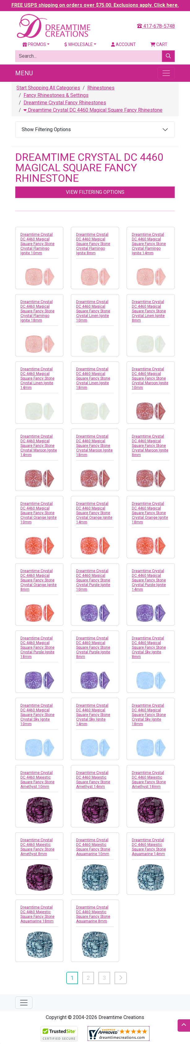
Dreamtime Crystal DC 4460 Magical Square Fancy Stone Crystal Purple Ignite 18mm (37, 647)
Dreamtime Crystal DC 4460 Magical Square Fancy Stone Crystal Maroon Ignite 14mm (38, 445)
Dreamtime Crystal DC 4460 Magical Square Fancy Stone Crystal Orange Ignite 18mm (150, 512)
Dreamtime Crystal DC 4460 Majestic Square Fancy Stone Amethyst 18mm (149, 780)
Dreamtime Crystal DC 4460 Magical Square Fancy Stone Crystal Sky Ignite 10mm (37, 714)
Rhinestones (100, 88)
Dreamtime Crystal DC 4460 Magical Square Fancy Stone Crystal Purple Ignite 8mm (93, 647)
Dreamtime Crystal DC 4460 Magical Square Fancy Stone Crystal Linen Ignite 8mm (149, 311)
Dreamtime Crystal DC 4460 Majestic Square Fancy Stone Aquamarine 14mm (149, 847)
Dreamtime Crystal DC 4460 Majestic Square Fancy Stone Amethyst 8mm (37, 847)
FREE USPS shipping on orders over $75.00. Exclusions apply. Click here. (95, 5)
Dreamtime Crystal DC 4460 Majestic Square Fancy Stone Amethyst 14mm (93, 780)
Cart (158, 44)
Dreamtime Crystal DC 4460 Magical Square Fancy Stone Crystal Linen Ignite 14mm (37, 378)
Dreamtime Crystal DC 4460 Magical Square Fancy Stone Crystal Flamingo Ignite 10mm (37, 243)
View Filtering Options (95, 192)
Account (123, 44)
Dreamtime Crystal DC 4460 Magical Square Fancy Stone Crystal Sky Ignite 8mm (149, 647)
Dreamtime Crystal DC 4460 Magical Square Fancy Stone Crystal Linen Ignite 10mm (93, 311)
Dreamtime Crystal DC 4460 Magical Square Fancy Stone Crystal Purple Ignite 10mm (93, 580)
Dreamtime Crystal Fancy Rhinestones (65, 103)
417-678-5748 (156, 26)
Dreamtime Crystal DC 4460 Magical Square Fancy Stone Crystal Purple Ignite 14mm (149, 580)
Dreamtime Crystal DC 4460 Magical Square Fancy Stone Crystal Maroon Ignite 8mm (150, 445)
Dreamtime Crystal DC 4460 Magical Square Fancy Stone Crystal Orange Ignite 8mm (38, 580)
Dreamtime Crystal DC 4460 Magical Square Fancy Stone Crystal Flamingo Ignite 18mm (37, 311)
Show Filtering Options (46, 129)
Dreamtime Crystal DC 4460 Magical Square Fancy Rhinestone (93, 110)
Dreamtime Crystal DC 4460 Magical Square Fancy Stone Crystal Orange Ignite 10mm (38, 512)
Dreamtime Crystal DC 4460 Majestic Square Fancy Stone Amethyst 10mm (37, 780)
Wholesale (78, 44)
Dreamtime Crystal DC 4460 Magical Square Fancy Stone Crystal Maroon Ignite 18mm (94, 445)
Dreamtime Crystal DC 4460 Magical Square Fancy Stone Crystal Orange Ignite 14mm (94, 512)
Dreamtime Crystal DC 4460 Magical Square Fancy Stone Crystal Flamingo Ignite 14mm (149, 243)
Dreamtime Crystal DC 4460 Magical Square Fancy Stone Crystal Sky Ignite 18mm (149, 714)
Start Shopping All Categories (48, 88)
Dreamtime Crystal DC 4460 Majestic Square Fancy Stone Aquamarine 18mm (37, 914)
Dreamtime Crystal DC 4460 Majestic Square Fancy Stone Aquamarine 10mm (93, 847)
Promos (34, 44)
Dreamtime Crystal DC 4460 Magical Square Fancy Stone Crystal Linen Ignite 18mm (93, 378)
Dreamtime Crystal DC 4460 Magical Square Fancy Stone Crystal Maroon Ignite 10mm (150, 378)
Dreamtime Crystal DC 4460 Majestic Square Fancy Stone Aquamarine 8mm (93, 914)
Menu (24, 73)
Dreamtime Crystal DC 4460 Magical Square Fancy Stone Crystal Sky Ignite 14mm (93, 714)
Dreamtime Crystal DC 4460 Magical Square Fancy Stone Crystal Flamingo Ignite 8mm (93, 243)
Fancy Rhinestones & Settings (56, 95)
